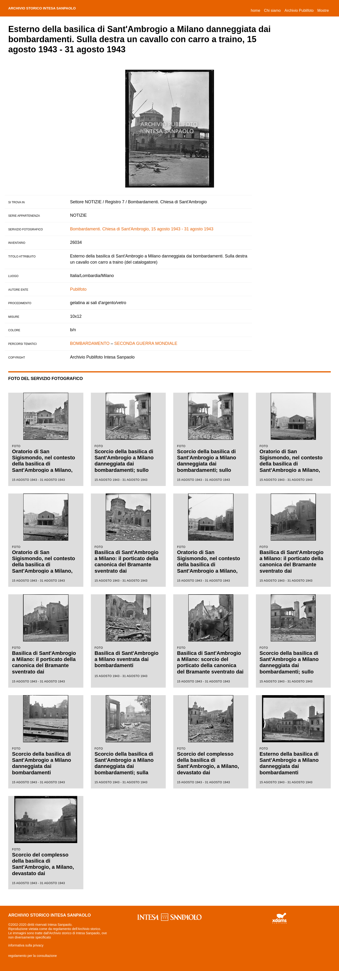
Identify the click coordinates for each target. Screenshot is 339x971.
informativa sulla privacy (25, 945)
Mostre (323, 10)
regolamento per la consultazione (32, 956)
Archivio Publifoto (299, 10)
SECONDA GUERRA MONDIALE (145, 343)
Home (256, 9)
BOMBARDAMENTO (90, 343)
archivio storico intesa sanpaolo (49, 8)
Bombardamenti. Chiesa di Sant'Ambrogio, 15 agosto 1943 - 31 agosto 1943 (142, 229)
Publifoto (78, 289)
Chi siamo (272, 10)
